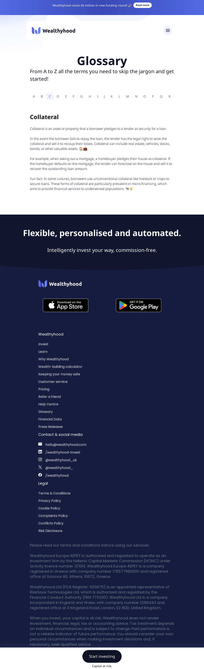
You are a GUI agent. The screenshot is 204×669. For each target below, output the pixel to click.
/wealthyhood (57, 475)
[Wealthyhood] (53, 30)
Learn (42, 351)
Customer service (53, 381)
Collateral (44, 117)
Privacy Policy (49, 500)
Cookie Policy (49, 508)
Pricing (43, 389)
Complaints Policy (53, 515)
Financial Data (50, 419)
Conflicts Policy (50, 523)
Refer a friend (49, 396)
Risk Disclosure (50, 530)
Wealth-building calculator (60, 366)
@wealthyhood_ (59, 467)
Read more (142, 5)
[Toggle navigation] (167, 30)
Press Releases (50, 426)
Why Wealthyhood (53, 359)
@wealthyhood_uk (61, 460)
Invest (43, 344)
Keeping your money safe (59, 374)
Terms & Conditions (54, 493)
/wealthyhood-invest (62, 452)
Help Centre (48, 404)
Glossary (45, 411)
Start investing (102, 656)
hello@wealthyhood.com (65, 444)
